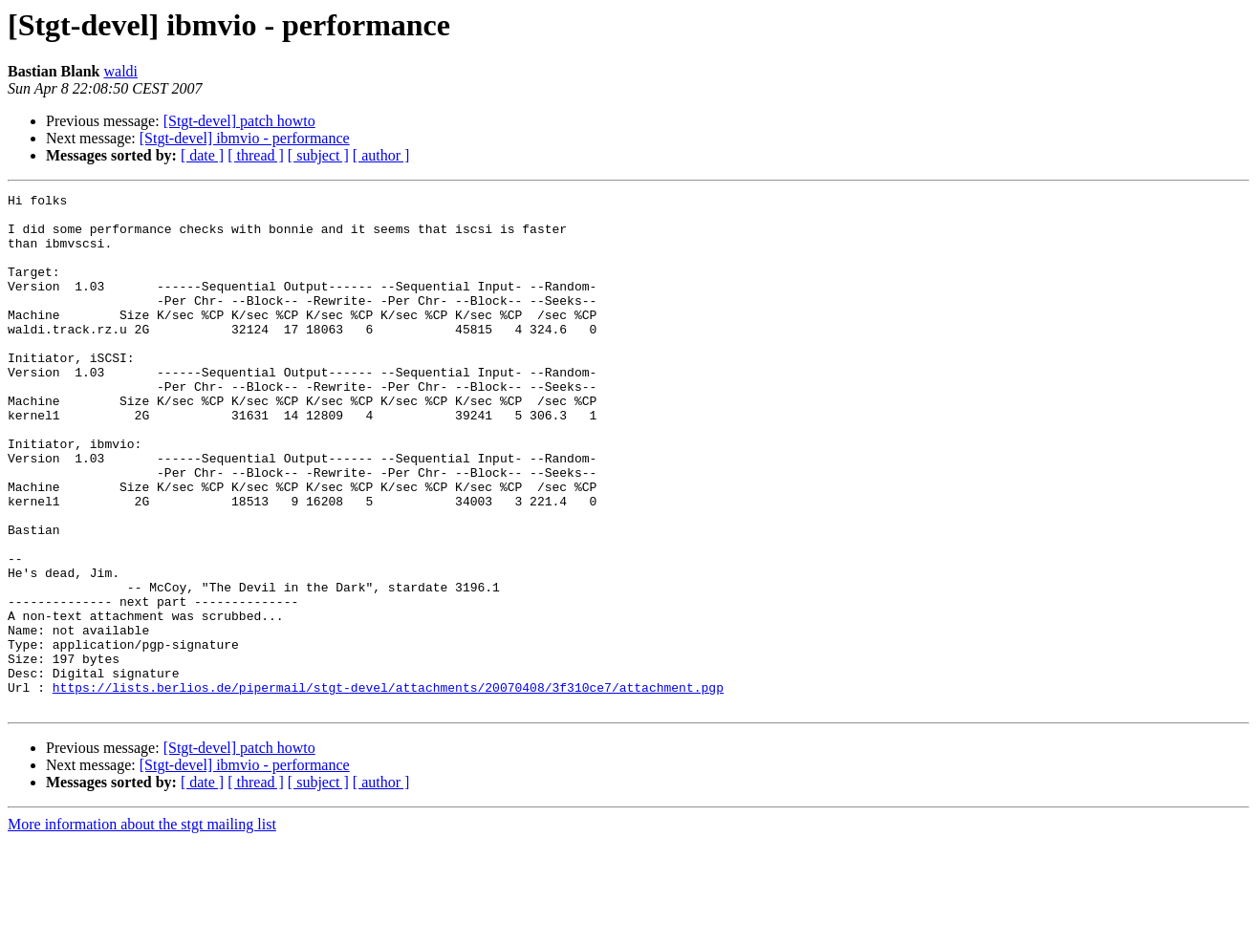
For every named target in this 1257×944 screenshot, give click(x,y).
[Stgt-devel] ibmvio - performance (245, 138)
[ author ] (381, 155)
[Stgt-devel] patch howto (239, 121)
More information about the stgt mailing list (142, 927)
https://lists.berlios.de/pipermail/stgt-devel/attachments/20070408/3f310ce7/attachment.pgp (388, 787)
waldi (120, 71)
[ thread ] (256, 155)
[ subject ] (318, 155)
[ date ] (202, 155)
